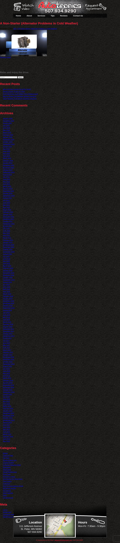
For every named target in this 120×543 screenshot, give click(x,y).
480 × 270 (16, 29)
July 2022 (6, 200)
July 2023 (6, 177)
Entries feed (7, 512)
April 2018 (6, 319)
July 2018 (6, 312)
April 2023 (6, 184)
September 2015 (8, 392)
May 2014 (6, 429)
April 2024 (6, 156)
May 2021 (6, 233)
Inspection (6, 484)
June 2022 (6, 203)
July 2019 (6, 284)
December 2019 (8, 273)
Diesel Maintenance (10, 472)
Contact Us (78, 16)
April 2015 (6, 404)
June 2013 (6, 439)
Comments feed (8, 514)
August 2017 (7, 338)
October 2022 (7, 193)
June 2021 (6, 231)
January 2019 (7, 298)
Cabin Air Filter (8, 455)
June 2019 (6, 287)
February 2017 (8, 352)
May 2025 (6, 130)
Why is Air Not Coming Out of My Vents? (17, 89)
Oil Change (7, 491)
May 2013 (6, 441)
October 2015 (7, 390)
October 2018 (7, 305)
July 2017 (6, 341)
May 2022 (6, 205)
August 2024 (7, 146)
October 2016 (7, 362)
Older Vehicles (8, 493)
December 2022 (8, 191)
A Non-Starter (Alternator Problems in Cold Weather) (39, 29)
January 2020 (7, 270)
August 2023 (7, 174)
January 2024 (7, 163)
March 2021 (7, 238)
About (29, 16)
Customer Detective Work (12, 465)
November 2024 (8, 139)
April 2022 (6, 207)
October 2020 (7, 249)
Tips (53, 16)
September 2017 (8, 336)
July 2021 (6, 228)
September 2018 (8, 308)
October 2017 (7, 333)
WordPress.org (8, 517)
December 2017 (8, 329)
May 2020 (6, 261)
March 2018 (7, 322)
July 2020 (6, 256)
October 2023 (7, 170)
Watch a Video (25, 7)
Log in (5, 510)
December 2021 (8, 217)
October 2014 (7, 418)
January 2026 (7, 118)
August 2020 (7, 254)
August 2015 (7, 394)
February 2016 (8, 380)
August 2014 (7, 422)
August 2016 (7, 366)
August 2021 (7, 226)
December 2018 (8, 301)
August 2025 (7, 123)
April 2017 (6, 348)
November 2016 (8, 359)
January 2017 (7, 355)
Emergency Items (9, 477)
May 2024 (6, 153)
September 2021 (8, 224)
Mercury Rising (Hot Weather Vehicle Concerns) (19, 96)
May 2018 (6, 317)
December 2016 (8, 357)
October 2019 (7, 277)
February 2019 (8, 296)
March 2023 (7, 186)
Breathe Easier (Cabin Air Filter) (14, 91)
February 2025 (8, 135)
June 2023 (6, 179)
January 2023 (7, 189)
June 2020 (6, 259)
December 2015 (8, 385)
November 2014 (8, 415)
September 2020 (8, 252)
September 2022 (8, 196)
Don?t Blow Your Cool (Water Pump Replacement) (20, 94)
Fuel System (7, 481)
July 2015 (6, 397)
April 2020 (6, 263)
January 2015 (7, 411)
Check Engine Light (10, 460)
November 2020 (8, 247)
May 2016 (6, 373)
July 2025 (6, 125)
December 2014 (8, 413)
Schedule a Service (96, 8)
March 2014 (7, 434)
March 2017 (7, 350)
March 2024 (7, 158)
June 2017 (6, 343)
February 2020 (8, 268)
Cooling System (8, 462)
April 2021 (6, 235)
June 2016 (6, 371)
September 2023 (8, 172)
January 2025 (7, 137)
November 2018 (8, 303)
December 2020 (8, 245)
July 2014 (6, 425)
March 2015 (7, 406)
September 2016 (8, 364)
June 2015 (6, 399)
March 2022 (7, 210)
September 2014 (8, 420)
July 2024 (6, 149)
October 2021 (7, 221)
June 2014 (6, 427)
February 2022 (8, 212)
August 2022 (7, 198)
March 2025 (7, 132)
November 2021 (8, 219)
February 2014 (8, 436)
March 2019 (7, 294)
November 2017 (8, 331)
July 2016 (6, 369)
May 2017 (6, 345)
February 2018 (8, 324)
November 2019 (8, 275)
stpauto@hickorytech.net (63, 540)
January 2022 (7, 214)
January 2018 (7, 326)
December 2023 (8, 165)
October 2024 (7, 142)
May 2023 (6, 181)
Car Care (6, 458)
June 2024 (6, 151)
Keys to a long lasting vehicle (13, 486)
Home (18, 16)
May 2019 (6, 289)
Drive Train (6, 474)
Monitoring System (9, 488)
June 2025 (6, 128)
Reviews (64, 16)
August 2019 (7, 282)
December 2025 (8, 121)
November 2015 (8, 387)
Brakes (5, 453)
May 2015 (6, 401)
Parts (5, 495)
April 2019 (6, 291)
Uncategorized (8, 498)
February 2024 (8, 160)
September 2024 (8, 144)
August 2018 (7, 310)
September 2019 (8, 280)
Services (41, 16)
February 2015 (8, 408)
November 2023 (8, 167)
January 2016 (7, 383)
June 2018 (6, 315)
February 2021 (8, 240)
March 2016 (7, 378)
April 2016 (6, 376)
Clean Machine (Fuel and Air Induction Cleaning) (20, 98)
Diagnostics (7, 470)
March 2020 (7, 266)
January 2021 (7, 242)
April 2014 (6, 432)
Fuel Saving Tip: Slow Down (12, 479)
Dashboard (7, 467)
